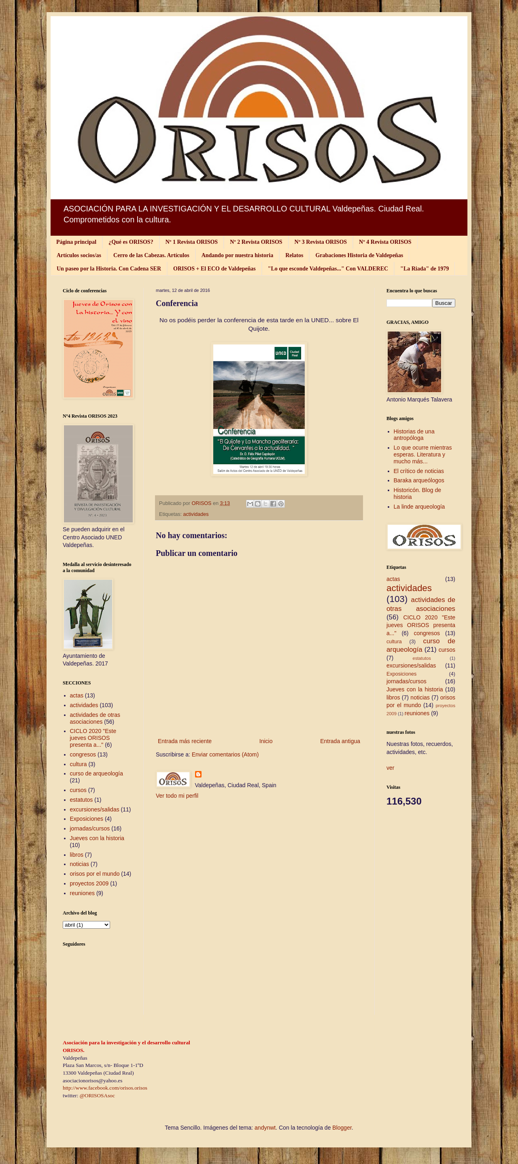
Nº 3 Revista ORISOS (321, 242)
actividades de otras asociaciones (95, 718)
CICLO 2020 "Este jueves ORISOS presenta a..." (93, 738)
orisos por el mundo (95, 873)
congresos (83, 754)
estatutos (81, 799)
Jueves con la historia (97, 838)
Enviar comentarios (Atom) (225, 754)
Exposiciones (87, 818)
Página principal (76, 242)
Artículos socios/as (79, 255)
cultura (78, 764)
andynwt (265, 1127)
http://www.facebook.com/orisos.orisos (105, 1088)
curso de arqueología (96, 773)
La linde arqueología (419, 506)
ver (390, 768)
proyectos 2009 (89, 883)
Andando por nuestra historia (238, 255)
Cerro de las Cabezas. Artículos (151, 255)
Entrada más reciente (185, 741)
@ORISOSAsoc (97, 1095)
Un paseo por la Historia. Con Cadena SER (109, 269)
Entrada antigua (340, 741)
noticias (79, 864)
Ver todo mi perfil (177, 795)
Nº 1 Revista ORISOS (192, 242)
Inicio (266, 741)
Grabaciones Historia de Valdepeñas (359, 255)
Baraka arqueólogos (419, 480)
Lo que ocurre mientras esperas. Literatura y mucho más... (423, 454)
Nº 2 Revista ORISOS (256, 242)
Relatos (294, 255)
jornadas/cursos (90, 828)
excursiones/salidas (94, 809)
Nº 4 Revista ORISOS (385, 242)
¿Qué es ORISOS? (130, 242)
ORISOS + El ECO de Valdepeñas (214, 269)
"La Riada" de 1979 (424, 269)
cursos (78, 790)
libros (76, 854)
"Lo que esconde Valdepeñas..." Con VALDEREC (328, 269)
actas (76, 695)
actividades (196, 514)
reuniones (82, 893)
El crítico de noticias (419, 471)
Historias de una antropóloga (414, 435)
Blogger (341, 1127)
